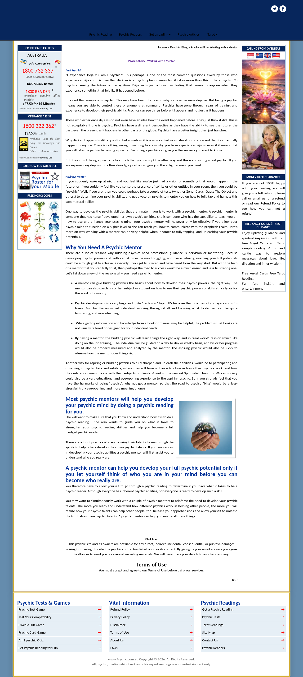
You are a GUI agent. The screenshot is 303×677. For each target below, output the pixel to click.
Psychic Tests (211, 617)
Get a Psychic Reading (217, 609)
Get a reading (160, 34)
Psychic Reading (100, 34)
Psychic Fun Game (31, 625)
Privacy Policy (120, 617)
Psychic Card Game (32, 632)
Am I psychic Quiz (31, 640)
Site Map (208, 632)
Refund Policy (270, 203)
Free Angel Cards (255, 273)
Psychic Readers (130, 34)
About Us (117, 640)
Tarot (212, 34)
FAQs (114, 648)
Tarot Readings (212, 625)
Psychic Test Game (31, 609)
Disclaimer (117, 625)
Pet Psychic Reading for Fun (38, 648)
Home (162, 47)
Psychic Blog (179, 47)
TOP (234, 580)
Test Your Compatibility (34, 617)
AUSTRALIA (37, 55)
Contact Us (210, 640)
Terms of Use (46, 108)
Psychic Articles (189, 34)
